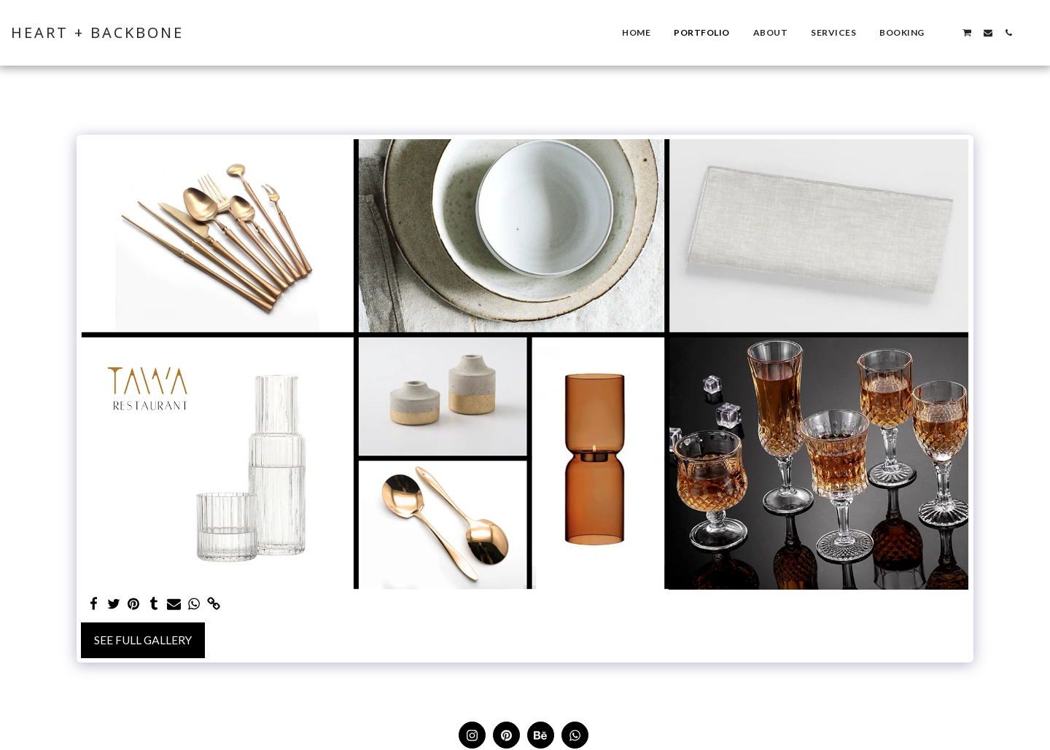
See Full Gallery (143, 640)
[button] (946, 32)
